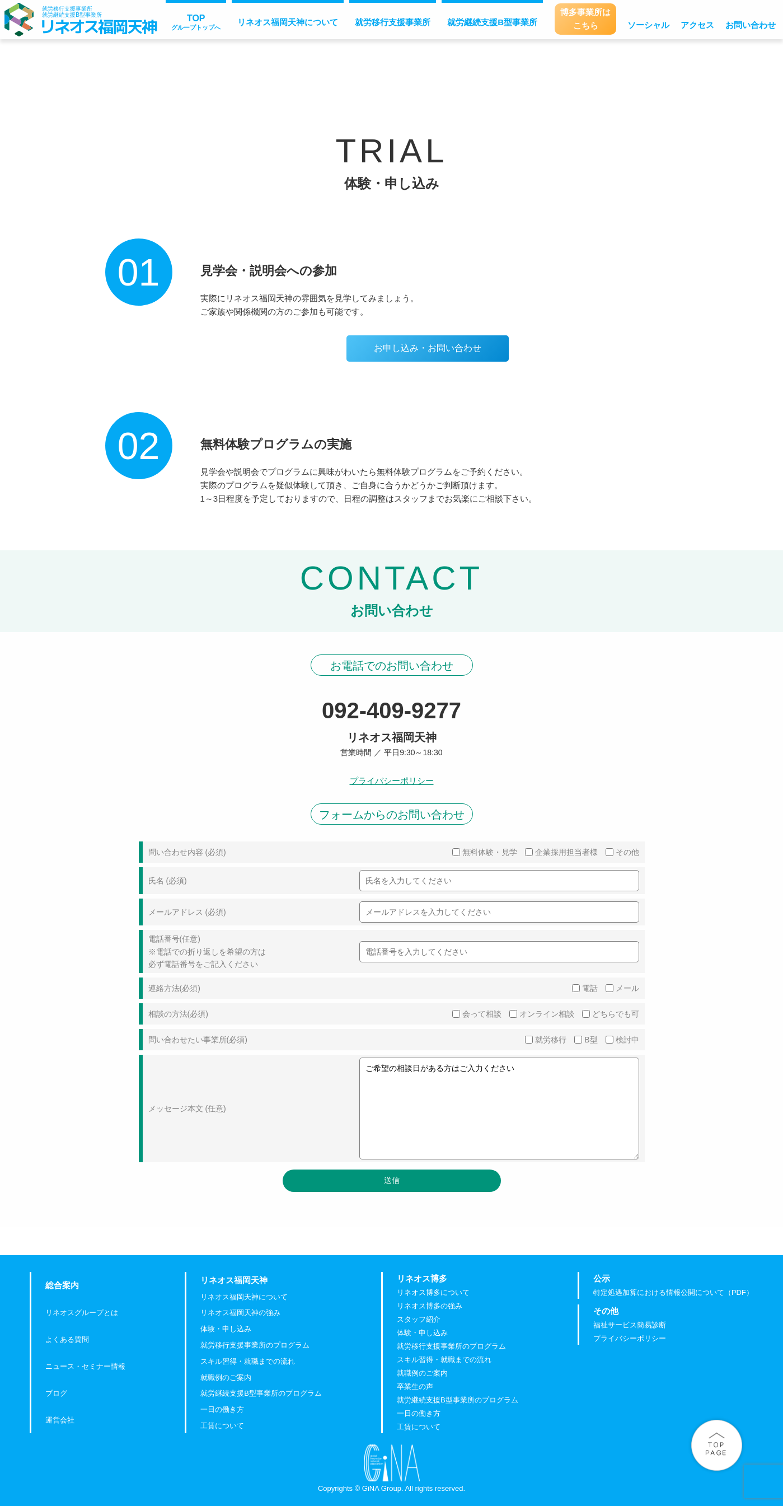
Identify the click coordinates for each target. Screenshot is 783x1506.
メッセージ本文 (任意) (187, 1108)
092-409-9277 (391, 710)
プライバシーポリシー (392, 780)
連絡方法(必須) (174, 988)
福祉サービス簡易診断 (629, 1325)
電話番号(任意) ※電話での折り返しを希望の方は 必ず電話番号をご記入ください (207, 951)
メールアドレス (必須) (187, 912)
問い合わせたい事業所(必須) (197, 1039)
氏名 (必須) (167, 880)
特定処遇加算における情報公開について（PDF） (673, 1293)
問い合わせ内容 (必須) (187, 852)
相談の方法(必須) (178, 1013)
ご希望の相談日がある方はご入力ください (499, 1108)
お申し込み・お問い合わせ (427, 348)
